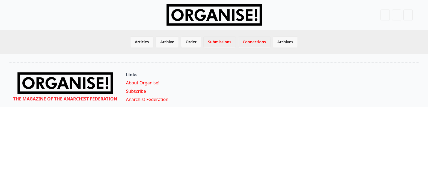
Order (191, 41)
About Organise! (142, 83)
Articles (142, 41)
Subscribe (136, 91)
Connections (254, 41)
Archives (285, 41)
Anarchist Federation (147, 99)
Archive (167, 41)
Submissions (219, 41)
